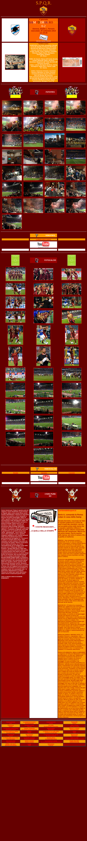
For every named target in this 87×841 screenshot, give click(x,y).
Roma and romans (74, 729)
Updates (51, 723)
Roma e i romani (74, 728)
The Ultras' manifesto (51, 735)
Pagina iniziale (10, 722)
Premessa (11, 725)
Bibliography (74, 735)
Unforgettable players (11, 729)
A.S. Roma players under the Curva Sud (74, 739)
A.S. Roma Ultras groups (51, 739)
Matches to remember (29, 739)
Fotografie (74, 722)
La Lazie (50, 725)
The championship (29, 723)
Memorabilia (51, 728)
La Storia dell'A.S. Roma (10, 731)
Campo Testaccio (29, 728)
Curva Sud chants (11, 742)
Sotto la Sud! (74, 737)
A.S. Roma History (10, 732)
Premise (11, 726)
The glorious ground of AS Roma (29, 729)
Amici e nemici (29, 741)
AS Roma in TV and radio (51, 732)
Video (74, 731)
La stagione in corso (29, 722)
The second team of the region (51, 726)
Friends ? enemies (29, 742)
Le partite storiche (29, 737)
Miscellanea (29, 734)
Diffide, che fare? (11, 744)
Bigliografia (74, 734)
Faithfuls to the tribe (74, 742)
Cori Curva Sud (10, 741)
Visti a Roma (74, 725)
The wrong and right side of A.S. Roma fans (51, 742)
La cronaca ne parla (51, 741)
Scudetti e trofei (29, 725)
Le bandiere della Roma (11, 728)
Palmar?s (29, 726)
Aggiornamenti (51, 722)
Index (10, 723)
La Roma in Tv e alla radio (51, 731)
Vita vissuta (10, 734)
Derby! (29, 731)
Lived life (11, 735)
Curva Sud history (10, 739)
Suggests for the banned (10, 745)
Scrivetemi (51, 744)
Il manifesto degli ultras (51, 734)
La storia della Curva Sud (10, 737)
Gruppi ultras (51, 737)
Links (29, 744)
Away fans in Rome (74, 726)
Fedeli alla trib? (74, 741)
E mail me (51, 745)
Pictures (74, 723)
